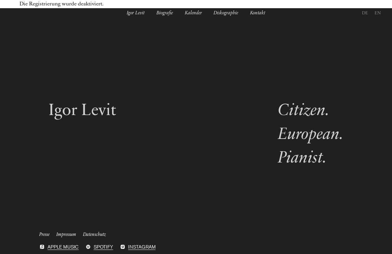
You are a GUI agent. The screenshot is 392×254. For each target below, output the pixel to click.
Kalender (193, 13)
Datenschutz (94, 233)
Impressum (66, 233)
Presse (44, 233)
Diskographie (226, 13)
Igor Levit (136, 13)
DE (365, 13)
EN (378, 13)
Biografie (165, 13)
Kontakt (257, 13)
